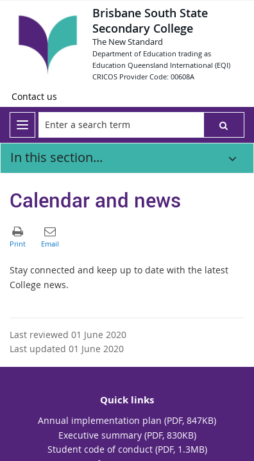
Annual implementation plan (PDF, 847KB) (127, 420)
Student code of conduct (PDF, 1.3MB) (127, 449)
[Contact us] (34, 96)
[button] (223, 125)
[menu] (22, 125)
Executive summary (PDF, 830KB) (127, 435)
